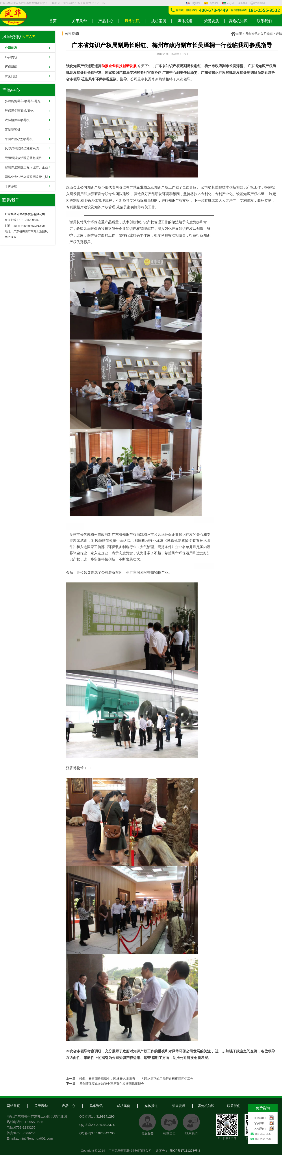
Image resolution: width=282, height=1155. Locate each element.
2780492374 (105, 1125)
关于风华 (41, 1106)
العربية (228, 3)
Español (211, 3)
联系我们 (233, 1106)
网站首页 (13, 1106)
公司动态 (266, 33)
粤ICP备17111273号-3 (184, 1150)
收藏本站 (257, 3)
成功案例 (123, 1106)
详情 (279, 33)
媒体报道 (151, 1106)
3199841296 (105, 1116)
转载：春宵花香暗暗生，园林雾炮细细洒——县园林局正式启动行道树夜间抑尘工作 (136, 1078)
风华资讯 (251, 33)
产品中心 (68, 1106)
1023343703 (105, 1133)
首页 (239, 33)
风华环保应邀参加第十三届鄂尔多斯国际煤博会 (111, 1083)
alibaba (242, 3)
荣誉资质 (178, 1106)
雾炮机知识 (206, 1106)
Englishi (193, 3)
